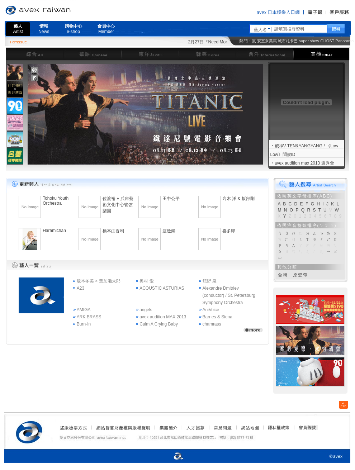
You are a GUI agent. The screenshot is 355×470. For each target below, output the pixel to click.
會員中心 (106, 29)
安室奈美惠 (267, 41)
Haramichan (54, 230)
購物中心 (73, 29)
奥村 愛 (146, 281)
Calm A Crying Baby (158, 324)
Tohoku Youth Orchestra (55, 201)
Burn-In (84, 324)
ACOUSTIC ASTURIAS (161, 288)
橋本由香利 (113, 230)
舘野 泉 (210, 281)
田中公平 (171, 198)
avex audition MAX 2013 (162, 316)
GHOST (327, 41)
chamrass (212, 324)
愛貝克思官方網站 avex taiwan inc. (58, 10)
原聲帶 (300, 274)
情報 (43, 29)
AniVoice (211, 309)
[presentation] (15, 72)
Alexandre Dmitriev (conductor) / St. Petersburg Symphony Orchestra (229, 295)
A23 (80, 288)
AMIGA (84, 309)
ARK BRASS (89, 316)
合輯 (283, 274)
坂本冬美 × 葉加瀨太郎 (98, 281)
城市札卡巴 (288, 41)
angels (145, 309)
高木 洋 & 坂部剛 (238, 198)
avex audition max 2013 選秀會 (304, 163)
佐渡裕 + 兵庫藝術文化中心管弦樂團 (118, 204)
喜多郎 (228, 230)
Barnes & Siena (217, 316)
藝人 (18, 29)
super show (309, 41)
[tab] (15, 71)
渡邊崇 (168, 230)
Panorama (345, 41)
